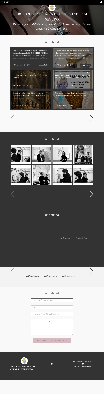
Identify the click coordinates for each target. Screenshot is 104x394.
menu (5, 2)
